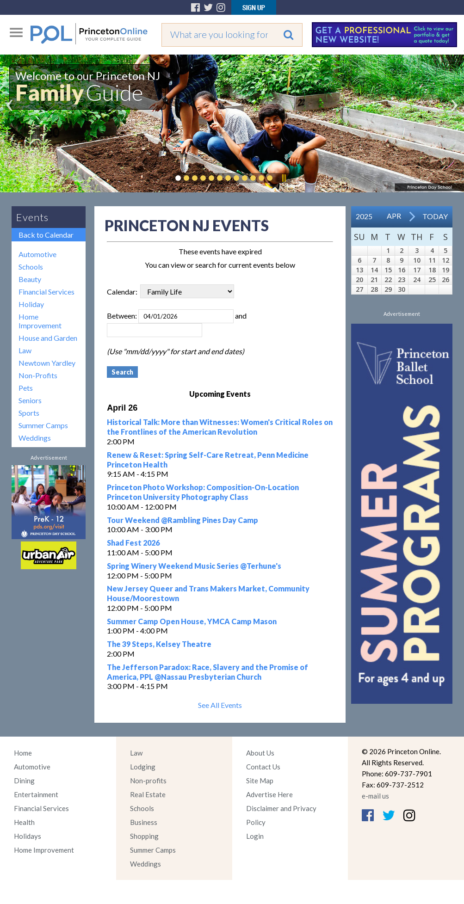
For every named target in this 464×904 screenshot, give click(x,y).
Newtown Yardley (47, 362)
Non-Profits (38, 375)
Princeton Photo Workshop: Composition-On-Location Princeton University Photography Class (203, 492)
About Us (260, 753)
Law (25, 350)
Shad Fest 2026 (133, 542)
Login (255, 836)
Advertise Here (269, 794)
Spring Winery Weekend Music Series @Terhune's (194, 565)
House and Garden (48, 337)
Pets (26, 387)
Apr (394, 215)
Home (23, 753)
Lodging (142, 767)
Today (435, 216)
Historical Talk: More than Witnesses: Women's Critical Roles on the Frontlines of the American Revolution (220, 427)
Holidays (27, 836)
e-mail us (375, 796)
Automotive (37, 254)
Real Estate (148, 794)
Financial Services (46, 291)
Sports (29, 412)
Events (32, 217)
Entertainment (36, 794)
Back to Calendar (46, 234)
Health (24, 822)
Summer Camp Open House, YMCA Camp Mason (192, 621)
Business (143, 822)
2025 (364, 216)
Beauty (30, 279)
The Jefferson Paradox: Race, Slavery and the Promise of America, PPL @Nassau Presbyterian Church (207, 672)
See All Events (220, 705)
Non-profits (148, 780)
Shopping (144, 836)
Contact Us (263, 767)
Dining (24, 780)
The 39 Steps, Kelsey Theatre (159, 644)
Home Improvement (40, 321)
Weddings (35, 437)
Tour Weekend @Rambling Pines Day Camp (182, 520)
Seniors (30, 400)
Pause (283, 178)
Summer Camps (43, 425)
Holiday (31, 304)
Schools (31, 266)
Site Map (259, 780)
